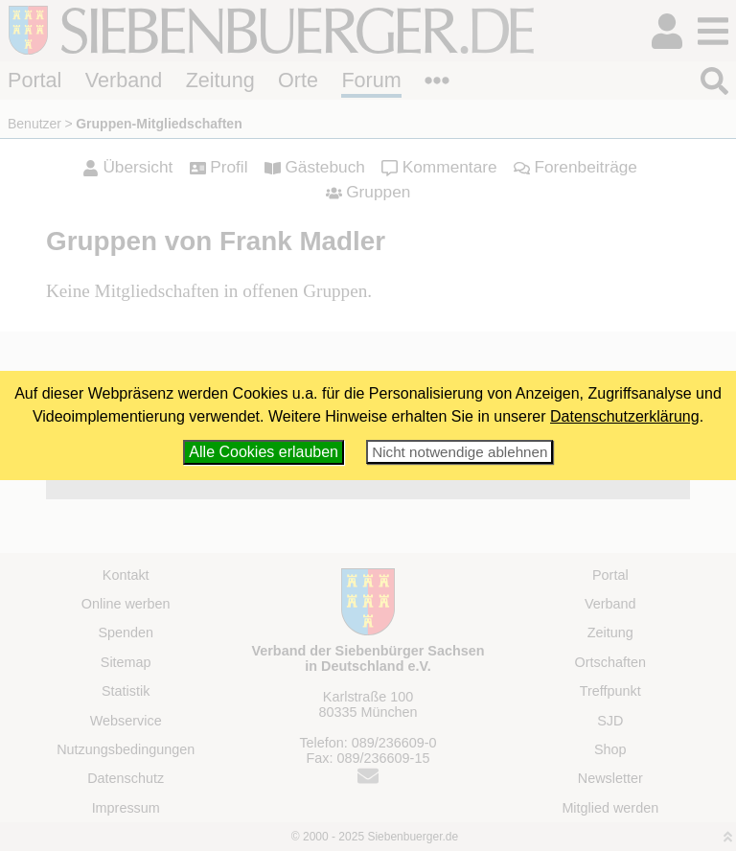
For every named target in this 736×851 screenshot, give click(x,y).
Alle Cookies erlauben (263, 452)
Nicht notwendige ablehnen (459, 452)
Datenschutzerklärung (625, 416)
